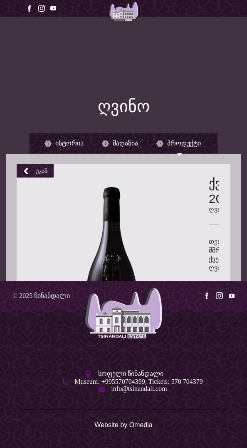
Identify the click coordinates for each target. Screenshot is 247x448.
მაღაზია (120, 143)
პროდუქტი (178, 143)
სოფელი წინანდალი (130, 373)
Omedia (141, 424)
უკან (35, 171)
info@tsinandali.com (139, 388)
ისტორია (64, 143)
